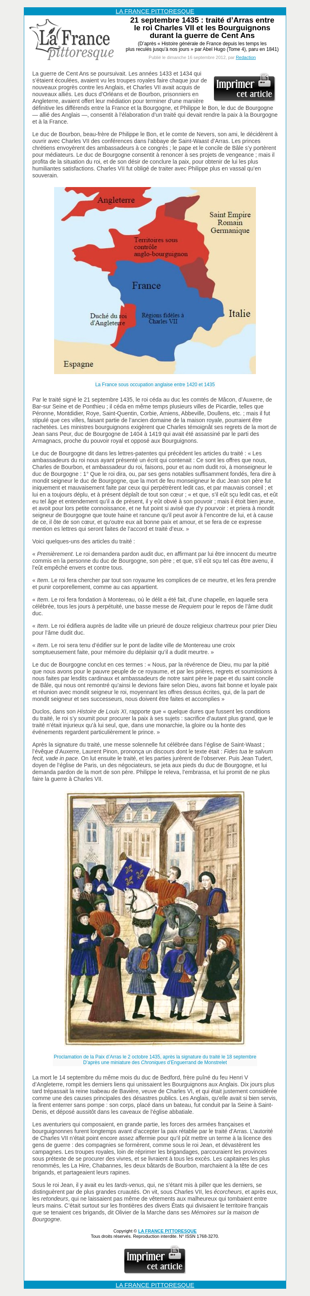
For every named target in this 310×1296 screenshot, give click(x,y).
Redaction (246, 57)
